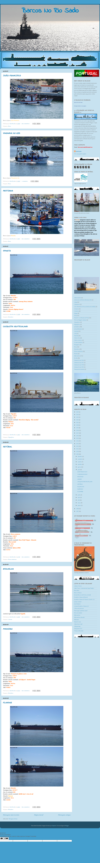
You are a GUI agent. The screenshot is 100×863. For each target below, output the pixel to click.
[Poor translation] (6, 838)
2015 (77, 438)
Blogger (67, 825)
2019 (77, 428)
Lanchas (10, 619)
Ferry (75, 315)
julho (79, 469)
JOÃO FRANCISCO (12, 75)
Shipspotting (77, 626)
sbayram (54, 825)
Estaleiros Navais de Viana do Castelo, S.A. (84, 599)
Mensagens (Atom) (13, 819)
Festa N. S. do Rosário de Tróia (81, 318)
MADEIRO (8, 628)
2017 (77, 433)
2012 (77, 446)
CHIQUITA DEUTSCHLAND (15, 326)
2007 (77, 511)
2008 (77, 508)
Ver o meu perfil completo (80, 154)
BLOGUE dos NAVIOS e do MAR (82, 595)
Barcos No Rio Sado (78, 102)
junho (79, 495)
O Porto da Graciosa (79, 608)
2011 (77, 449)
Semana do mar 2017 (79, 362)
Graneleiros (77, 327)
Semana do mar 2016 (79, 360)
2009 (77, 454)
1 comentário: (25, 181)
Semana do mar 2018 (79, 365)
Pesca (9, 126)
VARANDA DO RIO (11, 133)
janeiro (79, 505)
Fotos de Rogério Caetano (80, 320)
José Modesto (77, 604)
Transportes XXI (78, 628)
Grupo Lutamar (77, 601)
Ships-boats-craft (78, 624)
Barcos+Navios (78, 593)
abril (79, 500)
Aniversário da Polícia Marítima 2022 (83, 300)
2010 (77, 451)
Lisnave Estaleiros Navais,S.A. (81, 606)
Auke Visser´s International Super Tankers (84, 588)
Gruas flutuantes (78, 329)
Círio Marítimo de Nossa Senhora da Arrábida (84, 306)
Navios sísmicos (78, 340)
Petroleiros (10, 317)
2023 (77, 417)
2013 (77, 443)
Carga (75, 302)
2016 (77, 435)
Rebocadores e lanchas (79, 617)
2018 (77, 430)
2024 (77, 414)
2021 (77, 422)
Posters (76, 353)
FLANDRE (7, 702)
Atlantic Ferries (78, 586)
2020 (77, 425)
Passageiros (77, 344)
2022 (77, 420)
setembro (80, 464)
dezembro (80, 456)
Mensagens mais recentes (11, 815)
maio (79, 497)
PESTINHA (8, 190)
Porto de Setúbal (78, 613)
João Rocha (78, 151)
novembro (80, 459)
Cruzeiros (76, 311)
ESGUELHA (8, 568)
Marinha (76, 335)
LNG (75, 333)
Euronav (10, 796)
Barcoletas (76, 590)
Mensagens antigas (64, 815)
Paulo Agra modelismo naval (80, 610)
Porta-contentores (12, 559)
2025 (77, 412)
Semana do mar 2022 (79, 367)
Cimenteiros (77, 304)
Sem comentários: (26, 123)
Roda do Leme (77, 622)
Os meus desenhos (78, 342)
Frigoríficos (77, 324)
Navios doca (77, 338)
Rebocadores (77, 356)
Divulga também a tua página (80, 105)
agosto (79, 467)
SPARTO (7, 250)
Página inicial (38, 815)
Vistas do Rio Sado (78, 631)
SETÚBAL (7, 446)
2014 (77, 441)
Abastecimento (77, 297)
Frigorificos (11, 437)
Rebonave (76, 619)
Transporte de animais (79, 369)
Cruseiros (76, 309)
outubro (80, 462)
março (79, 503)
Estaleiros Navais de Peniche (81, 597)
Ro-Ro (75, 358)
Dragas (75, 313)
